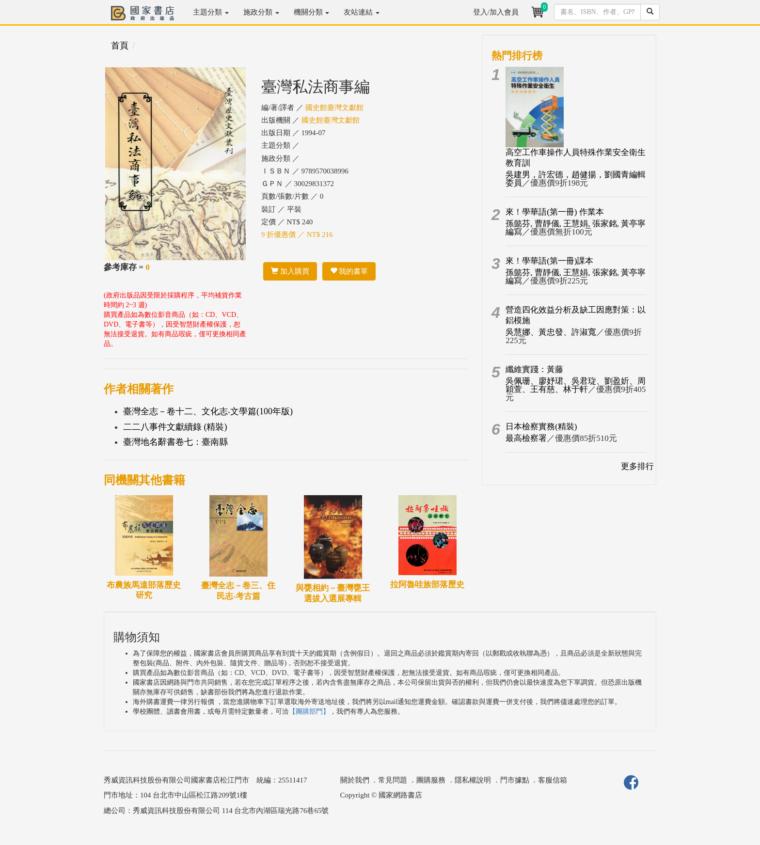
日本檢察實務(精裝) (541, 426)
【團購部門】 (309, 711)
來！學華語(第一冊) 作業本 (555, 212)
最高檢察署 (526, 438)
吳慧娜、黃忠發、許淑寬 (551, 332)
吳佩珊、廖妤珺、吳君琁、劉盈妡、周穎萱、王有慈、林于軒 (576, 385)
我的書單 (349, 271)
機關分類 (312, 12)
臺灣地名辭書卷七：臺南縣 (175, 442)
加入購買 (290, 271)
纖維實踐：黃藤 (534, 369)
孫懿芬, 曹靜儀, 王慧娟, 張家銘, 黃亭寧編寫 (576, 227)
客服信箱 (552, 780)
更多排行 (637, 466)
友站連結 (362, 12)
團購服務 (430, 780)
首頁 (119, 45)
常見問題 (392, 780)
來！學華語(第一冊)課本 (549, 261)
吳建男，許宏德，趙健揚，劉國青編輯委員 (576, 179)
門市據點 (514, 780)
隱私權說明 (473, 780)
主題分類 (211, 12)
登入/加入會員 (496, 12)
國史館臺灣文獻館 (334, 107)
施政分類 (261, 12)
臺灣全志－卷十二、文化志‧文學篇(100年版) (208, 411)
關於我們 (354, 780)
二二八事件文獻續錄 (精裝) (175, 427)
